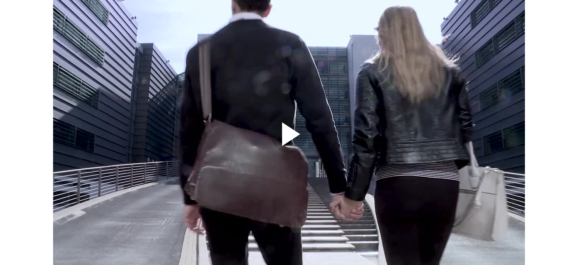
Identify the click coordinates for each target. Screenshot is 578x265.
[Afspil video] (289, 151)
